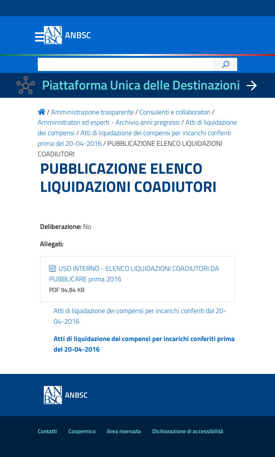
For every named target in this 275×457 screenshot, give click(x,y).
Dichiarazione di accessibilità (187, 431)
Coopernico (82, 431)
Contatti (47, 431)
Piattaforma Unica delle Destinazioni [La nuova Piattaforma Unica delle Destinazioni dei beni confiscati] (141, 84)
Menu (39, 37)
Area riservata (124, 431)
